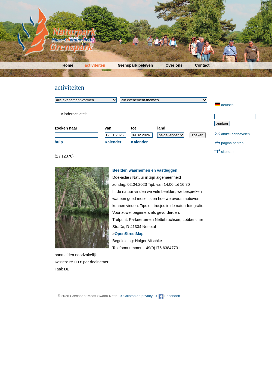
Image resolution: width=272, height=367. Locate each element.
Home (68, 65)
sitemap (227, 152)
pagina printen (232, 143)
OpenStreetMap (129, 234)
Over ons (173, 65)
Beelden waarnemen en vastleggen (144, 170)
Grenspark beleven (135, 65)
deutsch (227, 105)
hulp (59, 142)
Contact (202, 65)
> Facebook (168, 296)
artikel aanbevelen (235, 134)
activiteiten (95, 65)
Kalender (113, 142)
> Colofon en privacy (136, 296)
